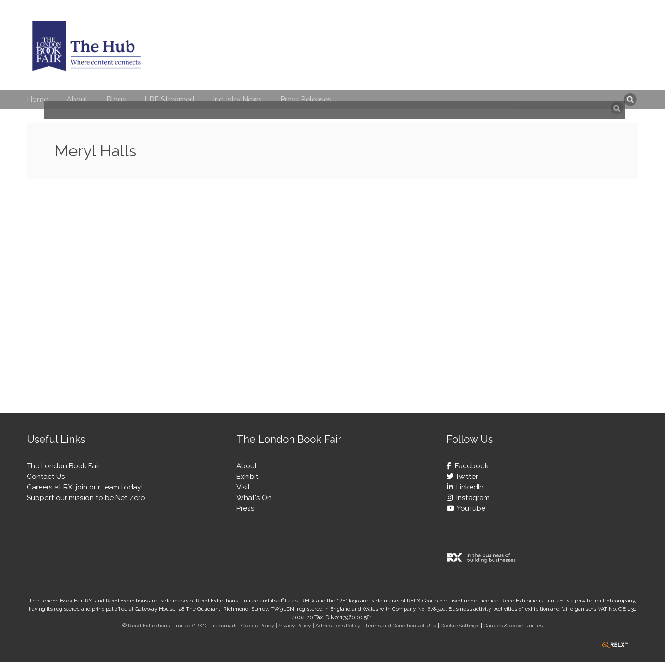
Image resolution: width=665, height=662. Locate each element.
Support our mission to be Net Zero (86, 498)
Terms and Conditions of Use (400, 625)
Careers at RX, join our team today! (85, 487)
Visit (243, 487)
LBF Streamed (169, 99)
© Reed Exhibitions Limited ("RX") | (166, 625)
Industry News (237, 99)
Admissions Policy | (340, 625)
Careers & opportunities (513, 625)
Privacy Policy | (296, 625)
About (77, 99)
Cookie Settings (460, 625)
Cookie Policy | (259, 625)
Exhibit (247, 476)
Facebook (470, 466)
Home (37, 99)
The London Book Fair (63, 466)
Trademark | (225, 625)
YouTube (469, 508)
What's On (254, 498)
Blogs (116, 99)
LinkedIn (468, 487)
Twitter (465, 476)
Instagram (471, 498)
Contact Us (46, 476)
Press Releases (306, 99)
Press (245, 508)
